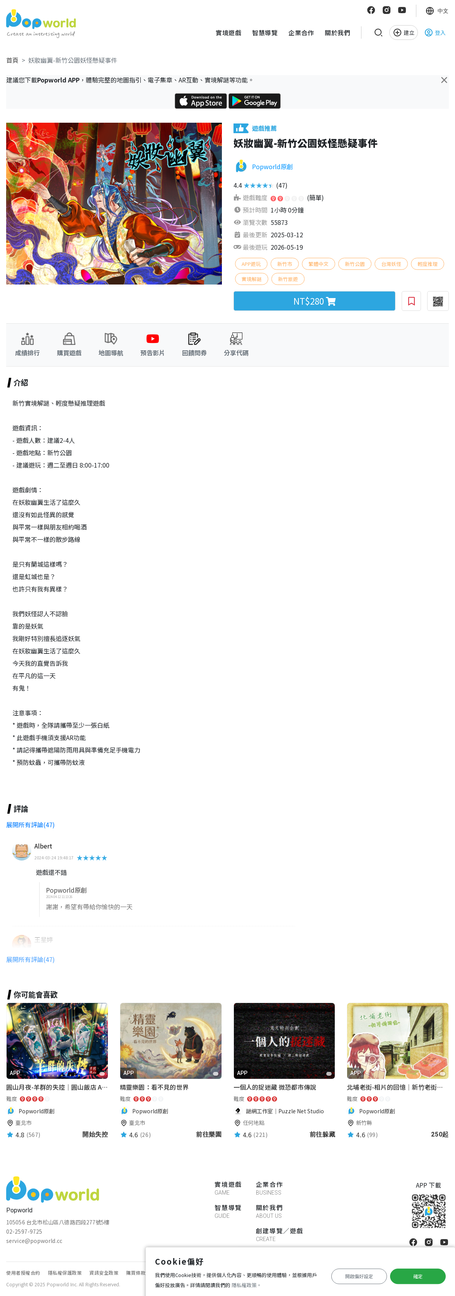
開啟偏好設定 (359, 1276)
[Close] (444, 79)
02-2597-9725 (24, 1231)
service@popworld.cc (34, 1241)
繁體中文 (318, 263)
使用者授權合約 (23, 1272)
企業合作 (301, 32)
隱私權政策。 (247, 1285)
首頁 (12, 60)
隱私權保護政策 (65, 1272)
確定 (418, 1276)
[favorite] (102, 1074)
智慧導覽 (265, 32)
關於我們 (337, 32)
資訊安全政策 (103, 1272)
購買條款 (135, 1272)
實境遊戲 (228, 32)
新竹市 (284, 263)
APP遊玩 (251, 263)
